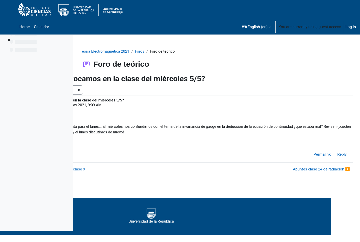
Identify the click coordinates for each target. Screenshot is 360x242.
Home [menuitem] (24, 27)
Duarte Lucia (114, 105)
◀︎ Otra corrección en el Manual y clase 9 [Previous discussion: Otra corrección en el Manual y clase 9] (121, 170)
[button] (256, 26)
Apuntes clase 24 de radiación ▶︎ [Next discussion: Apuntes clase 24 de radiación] (310, 170)
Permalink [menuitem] (310, 155)
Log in (350, 27)
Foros (172, 51)
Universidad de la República (212, 217)
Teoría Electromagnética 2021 (135, 51)
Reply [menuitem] (330, 155)
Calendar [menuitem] (41, 27)
